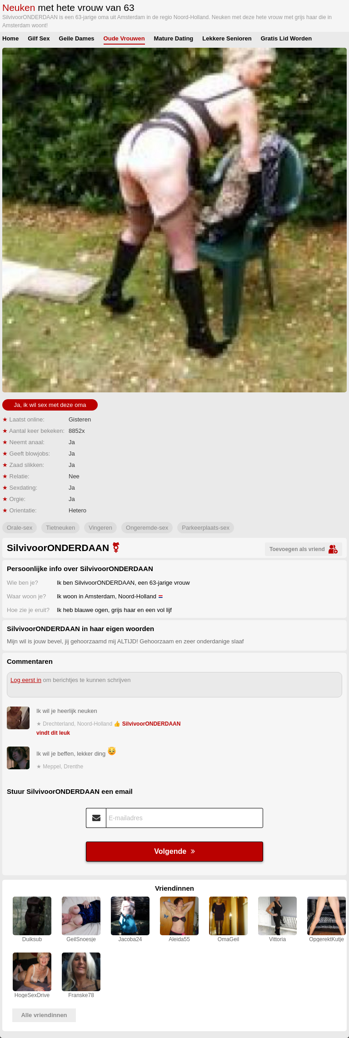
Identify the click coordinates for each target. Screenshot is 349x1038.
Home (10, 38)
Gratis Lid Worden (286, 38)
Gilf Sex (39, 38)
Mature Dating (174, 38)
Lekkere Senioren (226, 38)
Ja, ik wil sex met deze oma (50, 404)
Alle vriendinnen (44, 1015)
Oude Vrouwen (124, 38)
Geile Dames (77, 38)
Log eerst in (25, 680)
